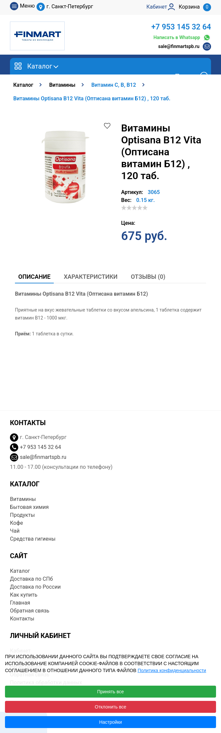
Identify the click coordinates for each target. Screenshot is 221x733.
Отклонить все (110, 706)
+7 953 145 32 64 (181, 27)
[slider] (134, 207)
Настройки (110, 722)
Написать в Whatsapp (182, 37)
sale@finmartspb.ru (178, 46)
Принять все (110, 691)
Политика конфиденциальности (172, 670)
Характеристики (90, 276)
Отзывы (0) (148, 276)
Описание (34, 276)
